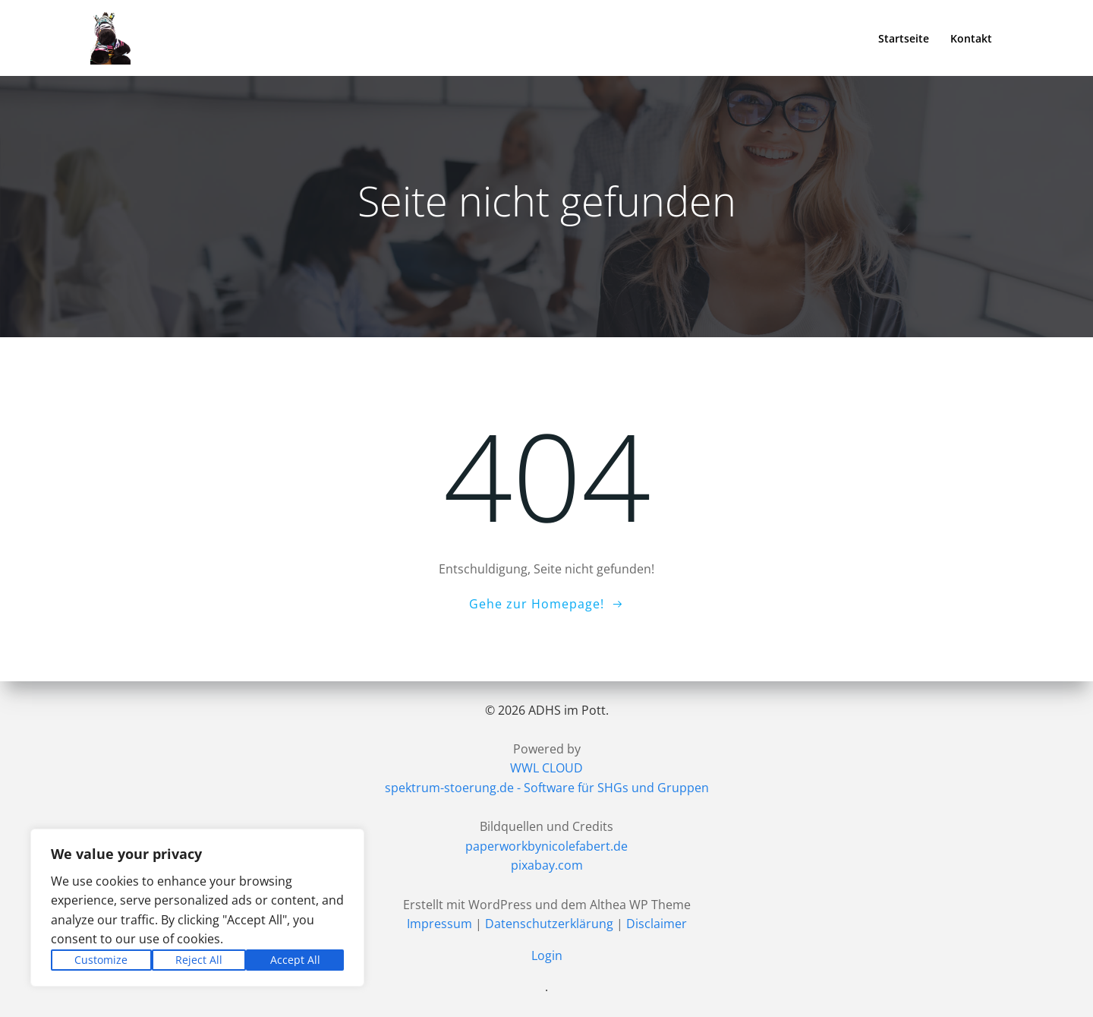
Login (546, 955)
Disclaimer (656, 923)
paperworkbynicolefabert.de (546, 846)
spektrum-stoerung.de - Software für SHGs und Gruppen (547, 787)
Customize (101, 959)
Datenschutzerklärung (549, 923)
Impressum (439, 923)
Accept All (295, 959)
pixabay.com (547, 865)
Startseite (903, 38)
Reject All (198, 959)
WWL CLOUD (546, 768)
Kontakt (971, 38)
